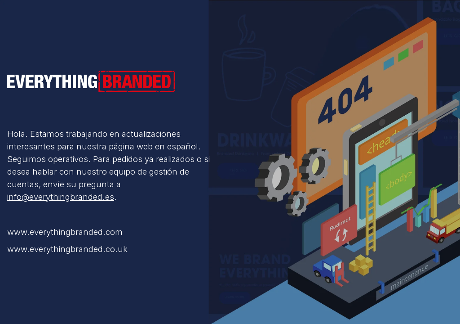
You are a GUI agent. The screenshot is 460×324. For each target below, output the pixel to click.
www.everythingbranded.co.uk (67, 249)
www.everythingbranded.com (65, 232)
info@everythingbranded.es (60, 197)
